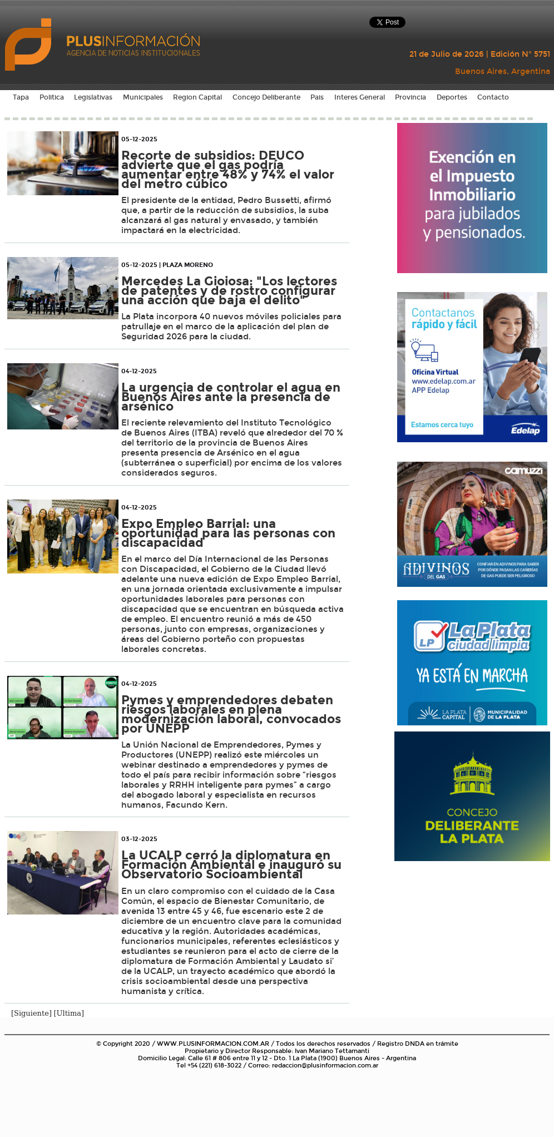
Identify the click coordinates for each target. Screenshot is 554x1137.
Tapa (21, 97)
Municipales (143, 97)
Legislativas (93, 97)
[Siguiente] (31, 1013)
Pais (317, 97)
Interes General (359, 97)
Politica (51, 97)
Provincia (410, 97)
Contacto (493, 97)
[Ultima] (68, 1013)
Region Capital (197, 97)
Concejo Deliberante (266, 97)
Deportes (452, 97)
